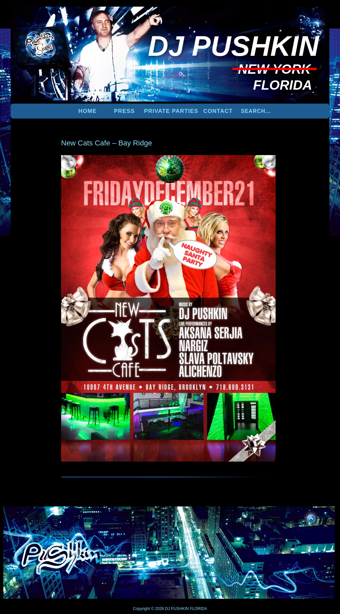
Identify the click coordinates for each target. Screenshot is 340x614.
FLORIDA (198, 608)
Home (87, 111)
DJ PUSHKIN (176, 608)
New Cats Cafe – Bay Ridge (106, 143)
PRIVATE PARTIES (171, 111)
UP (306, 517)
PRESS (124, 111)
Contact (218, 111)
